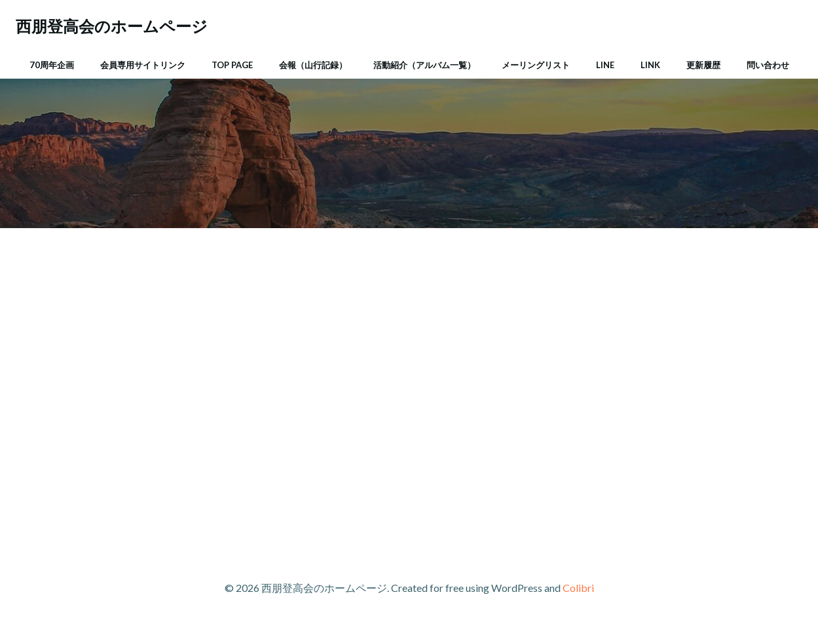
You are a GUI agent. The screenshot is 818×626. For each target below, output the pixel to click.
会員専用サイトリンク (142, 65)
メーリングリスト (536, 65)
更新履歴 (703, 65)
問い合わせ (768, 65)
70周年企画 (51, 65)
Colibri (578, 587)
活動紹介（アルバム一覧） (424, 65)
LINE (605, 65)
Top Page (232, 65)
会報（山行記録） (313, 65)
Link (650, 65)
